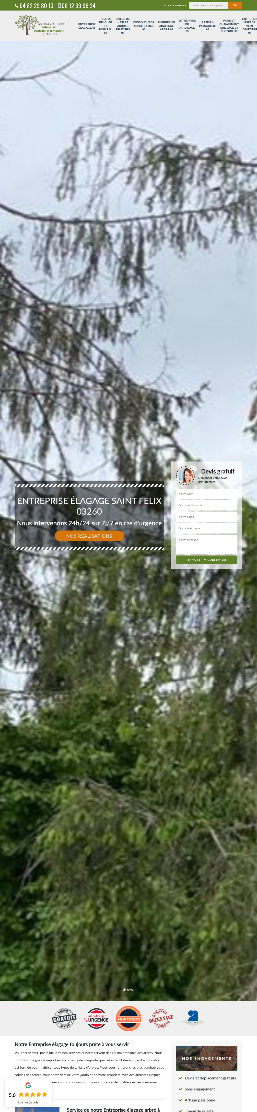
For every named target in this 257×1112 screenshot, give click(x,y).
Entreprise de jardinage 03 (187, 26)
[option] (128, 556)
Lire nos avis (28, 1102)
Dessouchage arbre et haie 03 (143, 26)
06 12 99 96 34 (76, 5)
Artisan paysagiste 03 (207, 26)
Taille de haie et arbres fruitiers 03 (123, 25)
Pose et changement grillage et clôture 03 (229, 26)
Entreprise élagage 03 (86, 26)
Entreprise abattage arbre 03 (166, 26)
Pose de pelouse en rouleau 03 (105, 25)
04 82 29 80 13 (34, 5)
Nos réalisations (89, 536)
